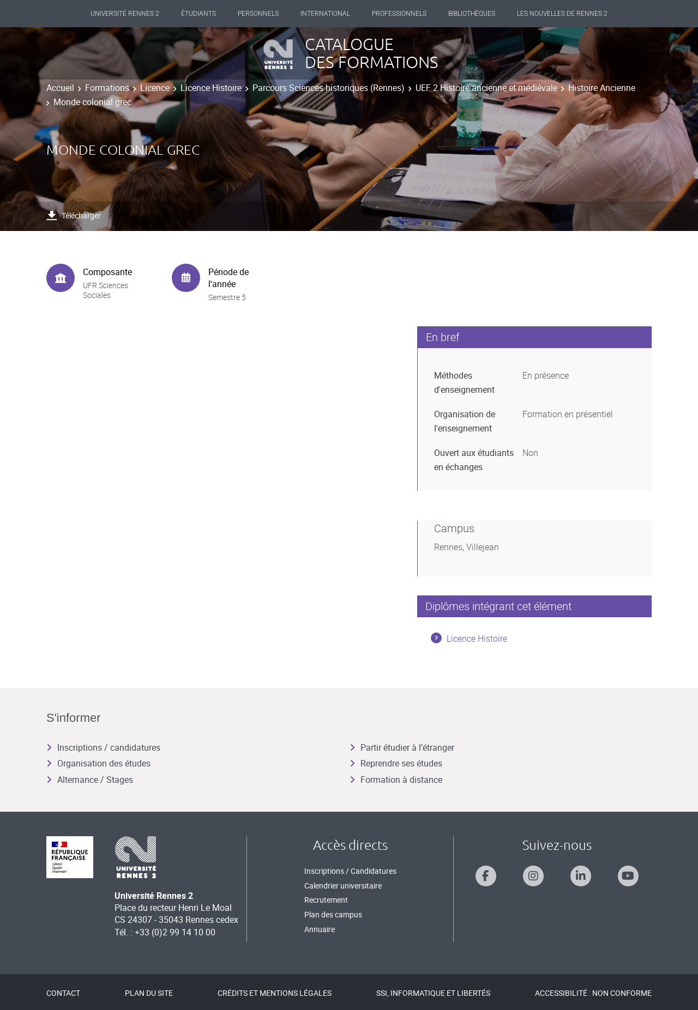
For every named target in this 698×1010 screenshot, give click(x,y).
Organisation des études (98, 763)
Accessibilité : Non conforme (593, 993)
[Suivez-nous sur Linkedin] (580, 876)
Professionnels (399, 13)
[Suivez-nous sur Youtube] (628, 876)
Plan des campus (333, 914)
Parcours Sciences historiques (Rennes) (328, 88)
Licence (155, 88)
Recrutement (326, 900)
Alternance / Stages (89, 780)
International (325, 13)
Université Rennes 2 (125, 13)
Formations (107, 88)
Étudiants (198, 13)
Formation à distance (396, 780)
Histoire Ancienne (601, 88)
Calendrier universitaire (343, 885)
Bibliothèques (471, 13)
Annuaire (319, 929)
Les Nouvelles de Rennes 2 (562, 13)
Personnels (258, 13)
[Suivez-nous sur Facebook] (486, 876)
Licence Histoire (211, 88)
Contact (63, 993)
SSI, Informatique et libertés (433, 993)
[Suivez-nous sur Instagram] (533, 876)
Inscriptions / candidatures (103, 747)
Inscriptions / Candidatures (350, 871)
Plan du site (149, 993)
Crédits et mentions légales (275, 993)
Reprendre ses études (396, 763)
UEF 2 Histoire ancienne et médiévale (486, 88)
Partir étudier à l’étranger (402, 747)
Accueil (60, 88)
